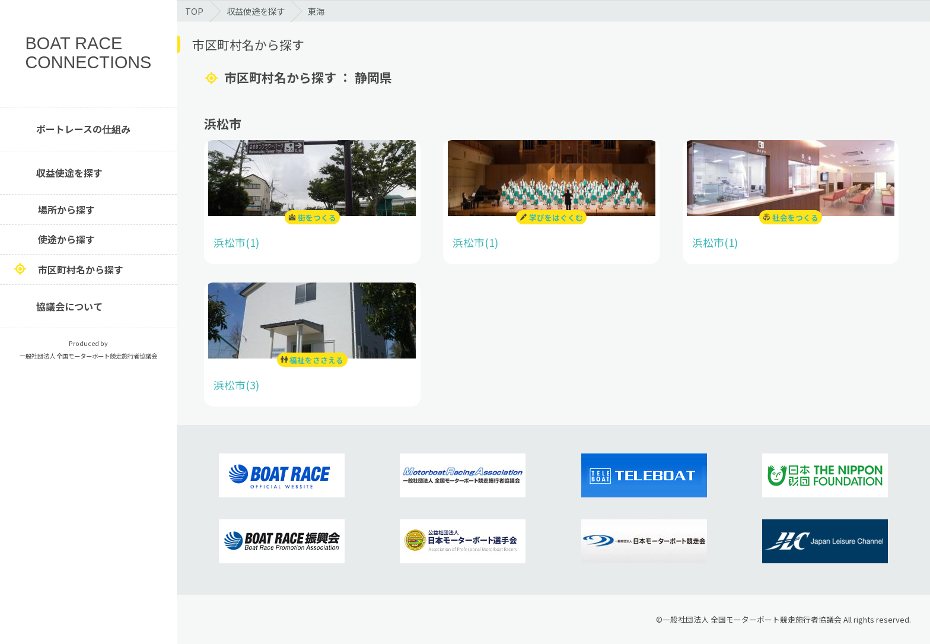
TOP (194, 11)
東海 (316, 11)
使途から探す (66, 239)
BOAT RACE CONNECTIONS (89, 53)
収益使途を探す (69, 173)
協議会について (69, 306)
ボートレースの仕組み (83, 129)
